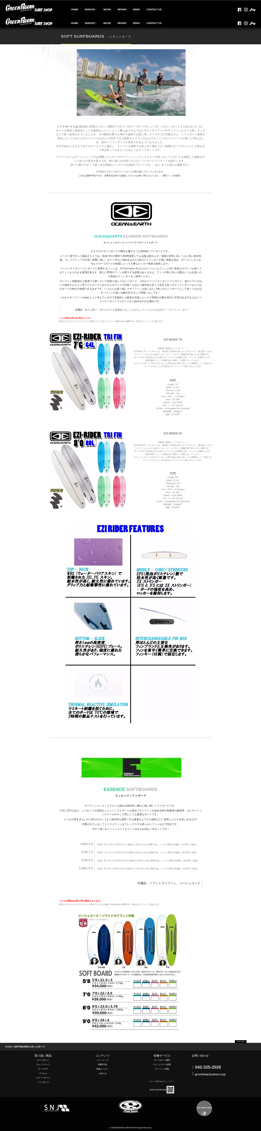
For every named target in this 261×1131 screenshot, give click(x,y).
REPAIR (122, 9)
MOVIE (107, 9)
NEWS (136, 9)
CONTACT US (154, 9)
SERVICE (90, 9)
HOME (74, 9)
